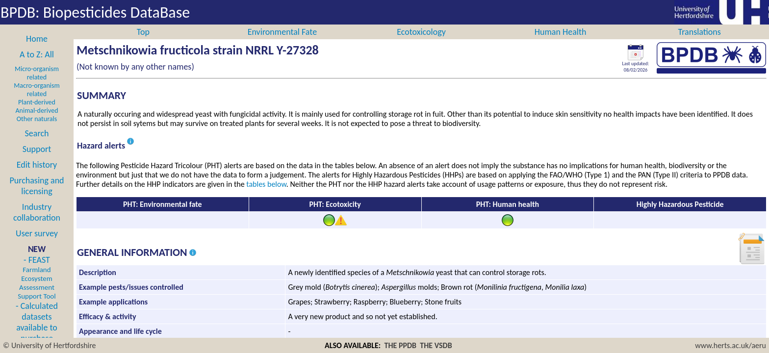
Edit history (37, 175)
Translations (699, 42)
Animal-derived (37, 121)
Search (37, 144)
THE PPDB (400, 345)
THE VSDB (436, 345)
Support (37, 159)
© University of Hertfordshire (49, 345)
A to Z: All (37, 65)
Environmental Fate (282, 42)
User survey (37, 244)
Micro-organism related (37, 84)
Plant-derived (36, 113)
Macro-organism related (36, 100)
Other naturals (37, 130)
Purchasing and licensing (36, 196)
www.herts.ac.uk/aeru (730, 345)
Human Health (561, 42)
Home (37, 49)
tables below (266, 195)
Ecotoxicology (421, 42)
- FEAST (36, 288)
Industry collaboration (36, 223)
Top (143, 42)
